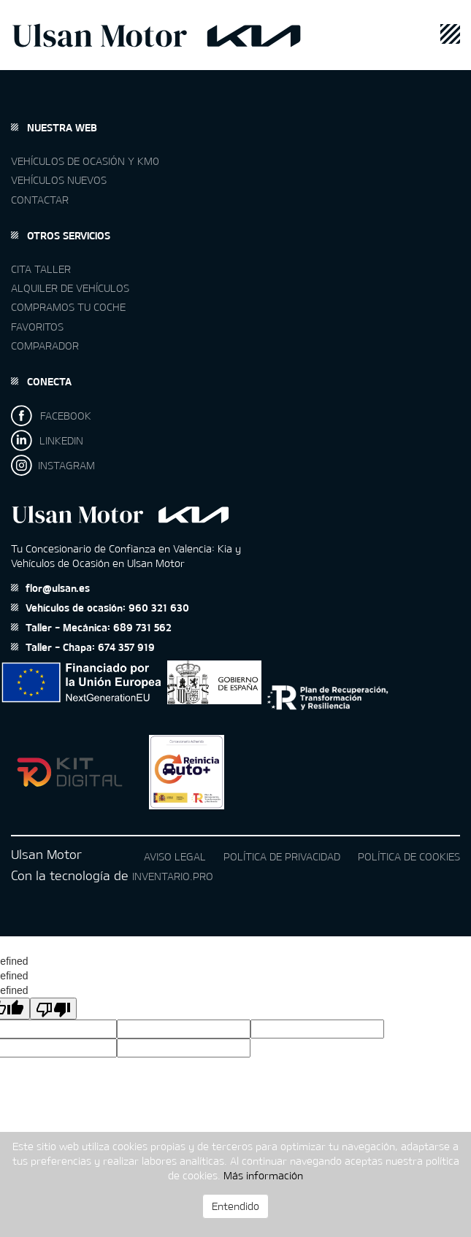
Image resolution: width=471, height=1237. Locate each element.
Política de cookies (409, 856)
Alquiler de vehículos (70, 288)
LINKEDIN (47, 440)
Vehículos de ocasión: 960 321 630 (100, 607)
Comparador (45, 345)
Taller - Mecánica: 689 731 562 (91, 627)
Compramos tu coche (68, 307)
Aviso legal (175, 856)
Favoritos (37, 326)
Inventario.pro (172, 876)
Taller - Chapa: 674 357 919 (83, 647)
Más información (263, 1175)
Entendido (235, 1206)
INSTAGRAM (53, 465)
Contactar (40, 199)
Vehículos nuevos (59, 180)
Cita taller (41, 269)
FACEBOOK (51, 415)
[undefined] (53, 1009)
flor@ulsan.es (50, 588)
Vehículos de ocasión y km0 (85, 161)
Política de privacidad (281, 856)
